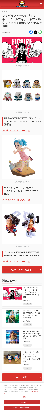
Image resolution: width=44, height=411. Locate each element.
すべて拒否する (22, 402)
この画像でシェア (22, 66)
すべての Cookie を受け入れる (22, 408)
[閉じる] (41, 386)
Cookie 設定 (22, 397)
